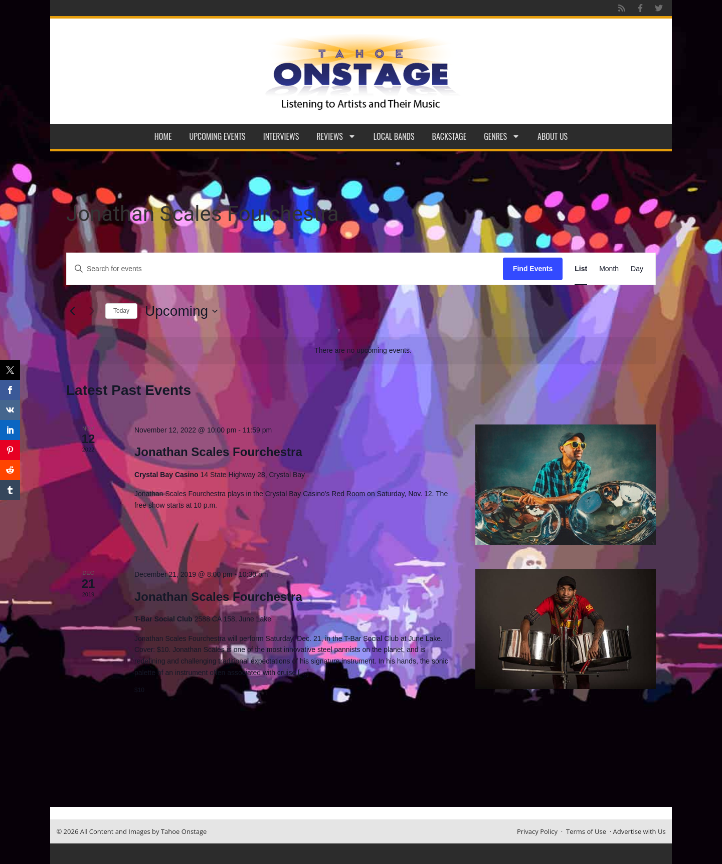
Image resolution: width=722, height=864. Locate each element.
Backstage (449, 136)
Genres (502, 136)
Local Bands (394, 136)
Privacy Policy (537, 831)
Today (121, 310)
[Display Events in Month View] (609, 269)
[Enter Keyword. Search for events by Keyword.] (285, 269)
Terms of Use (586, 831)
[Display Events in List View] (581, 269)
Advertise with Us (639, 831)
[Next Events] (92, 311)
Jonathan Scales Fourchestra (218, 452)
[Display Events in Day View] (637, 269)
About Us (552, 136)
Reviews (336, 136)
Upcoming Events (218, 136)
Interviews (281, 136)
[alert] (363, 350)
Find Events (533, 269)
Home (163, 136)
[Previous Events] (72, 311)
